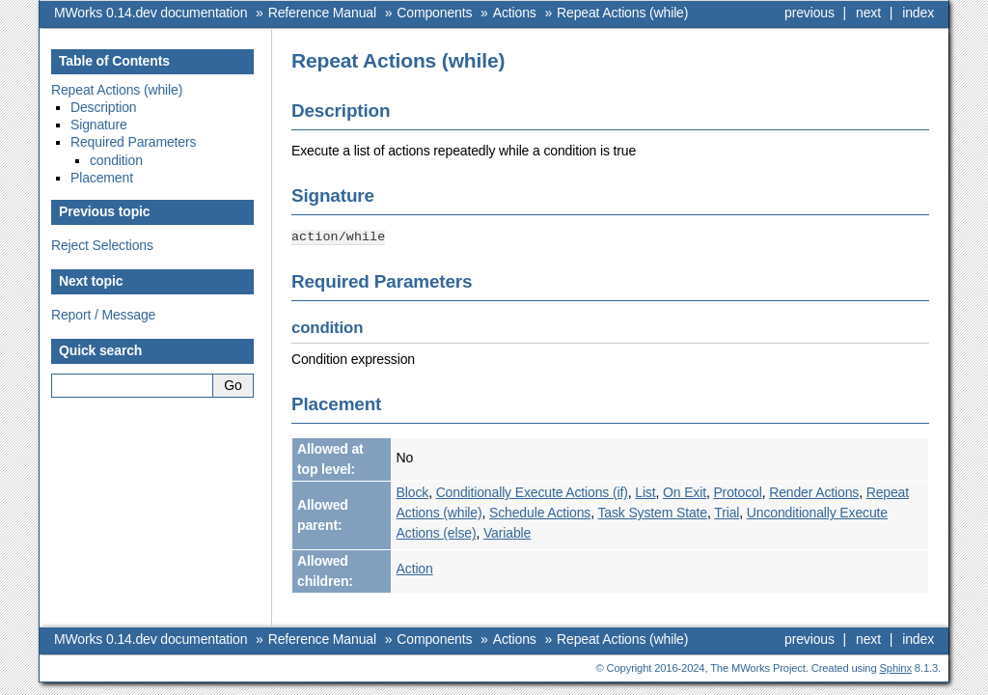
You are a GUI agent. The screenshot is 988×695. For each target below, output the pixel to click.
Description (103, 107)
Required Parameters (133, 142)
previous (809, 12)
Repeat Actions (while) (622, 12)
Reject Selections (102, 245)
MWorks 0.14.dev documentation (150, 12)
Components (434, 12)
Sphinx (896, 667)
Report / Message (103, 314)
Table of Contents (114, 61)
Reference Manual (322, 12)
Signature (98, 124)
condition (116, 160)
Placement (101, 177)
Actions (514, 12)
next (868, 12)
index (918, 12)
